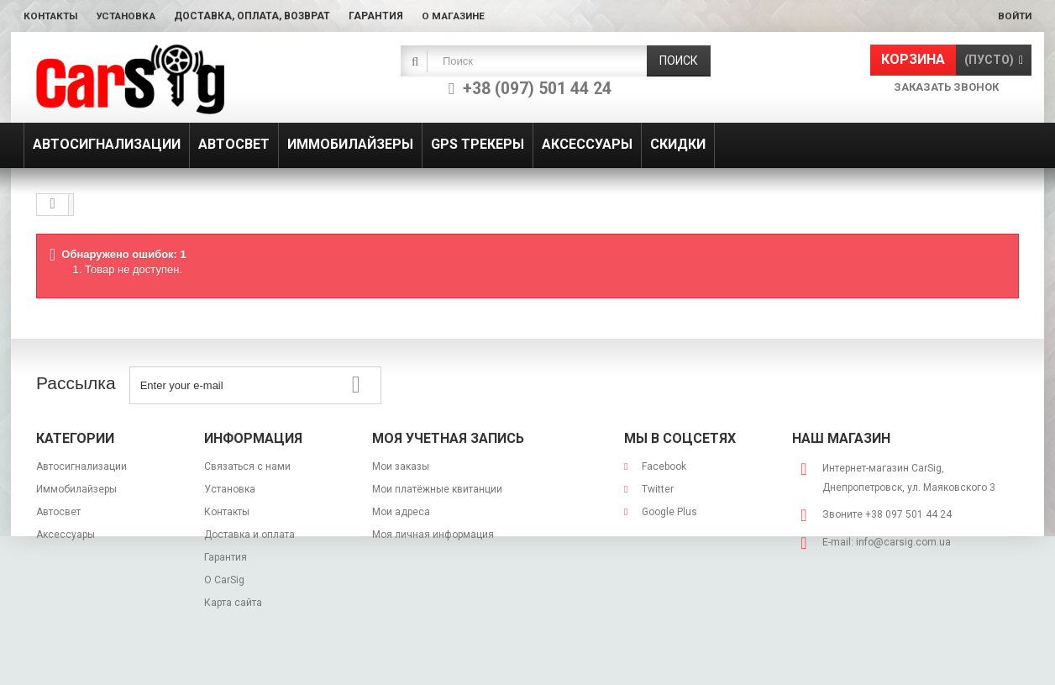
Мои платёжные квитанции (437, 489)
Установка (132, 16)
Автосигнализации (81, 466)
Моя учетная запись (448, 438)
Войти (1013, 16)
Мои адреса (401, 512)
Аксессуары (65, 534)
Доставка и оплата (249, 534)
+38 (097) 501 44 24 (537, 88)
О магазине (463, 16)
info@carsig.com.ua (903, 542)
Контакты (52, 16)
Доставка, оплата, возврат (260, 16)
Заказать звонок (946, 87)
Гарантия (384, 16)
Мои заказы (400, 466)
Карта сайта (233, 603)
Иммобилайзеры (76, 489)
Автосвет (58, 512)
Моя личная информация (433, 534)
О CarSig (224, 580)
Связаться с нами (247, 466)
